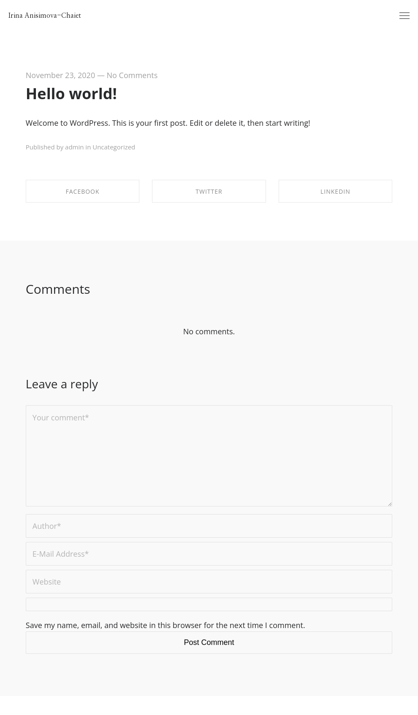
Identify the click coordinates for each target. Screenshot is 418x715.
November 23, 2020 (60, 75)
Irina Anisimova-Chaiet (44, 15)
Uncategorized (113, 147)
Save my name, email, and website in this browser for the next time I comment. (165, 625)
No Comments (132, 75)
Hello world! (71, 93)
